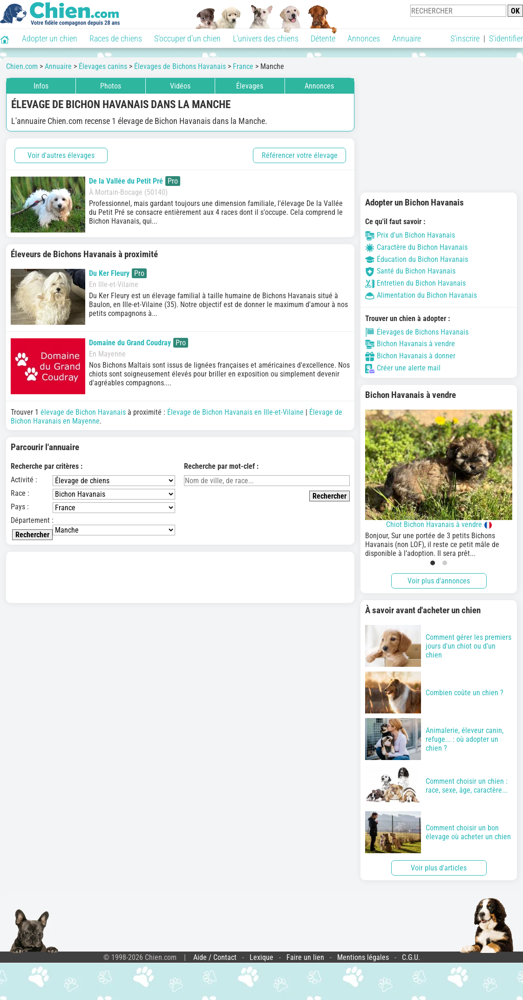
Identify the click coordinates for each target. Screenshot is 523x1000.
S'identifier (506, 38)
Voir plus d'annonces (439, 580)
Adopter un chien (49, 38)
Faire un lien (305, 957)
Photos (110, 86)
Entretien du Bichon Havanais (415, 283)
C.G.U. (411, 957)
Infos (41, 86)
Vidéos (180, 86)
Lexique (261, 957)
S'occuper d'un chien (187, 38)
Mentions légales (363, 957)
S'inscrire (465, 38)
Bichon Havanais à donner (410, 355)
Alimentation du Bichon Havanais (421, 295)
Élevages (249, 86)
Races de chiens (115, 38)
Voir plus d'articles (439, 867)
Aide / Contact (215, 957)
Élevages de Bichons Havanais (417, 332)
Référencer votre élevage (300, 155)
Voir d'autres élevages (61, 155)
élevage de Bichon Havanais (83, 412)
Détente (323, 38)
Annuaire (406, 38)
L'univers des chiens (266, 38)
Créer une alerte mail (403, 367)
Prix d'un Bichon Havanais (410, 235)
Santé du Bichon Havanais (410, 271)
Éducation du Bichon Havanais (416, 259)
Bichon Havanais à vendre (410, 343)
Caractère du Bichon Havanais (416, 247)
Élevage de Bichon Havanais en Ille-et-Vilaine (235, 412)
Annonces (363, 38)
